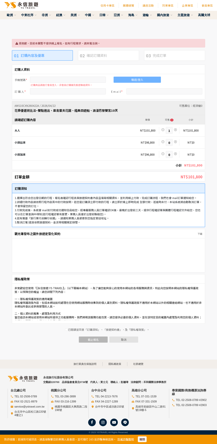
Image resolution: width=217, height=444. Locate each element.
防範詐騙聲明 (125, 439)
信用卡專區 (108, 5)
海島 (132, 15)
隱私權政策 (114, 363)
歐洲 (11, 15)
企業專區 (187, 5)
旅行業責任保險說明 (85, 363)
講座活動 (148, 5)
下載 (199, 233)
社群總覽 (138, 363)
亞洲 (118, 15)
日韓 (104, 15)
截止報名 (93, 340)
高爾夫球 (204, 15)
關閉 (142, 439)
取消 (123, 340)
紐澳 (60, 15)
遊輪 (147, 15)
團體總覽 (128, 5)
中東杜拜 (29, 15)
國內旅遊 (164, 15)
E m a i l (116, 92)
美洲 (75, 15)
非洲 (46, 15)
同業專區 (167, 5)
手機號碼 (20, 80)
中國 (89, 15)
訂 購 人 (19, 92)
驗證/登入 (137, 80)
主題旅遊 (185, 15)
